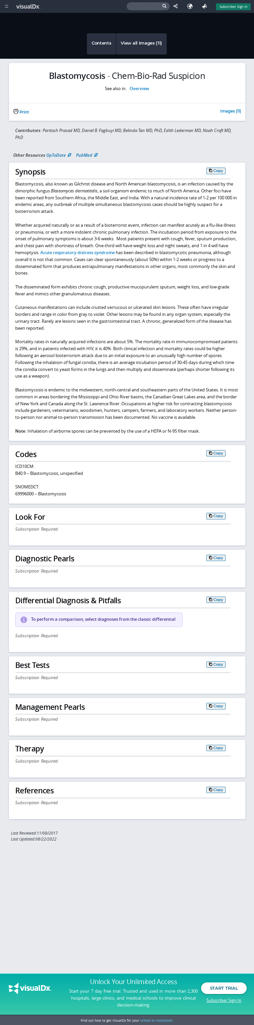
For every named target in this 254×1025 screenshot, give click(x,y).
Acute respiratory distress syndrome (77, 252)
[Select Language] (191, 6)
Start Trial (224, 988)
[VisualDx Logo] (29, 6)
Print (21, 112)
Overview (139, 88)
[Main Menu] (6, 6)
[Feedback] (205, 6)
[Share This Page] (177, 6)
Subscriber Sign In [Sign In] (233, 6)
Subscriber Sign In (223, 1000)
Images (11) (230, 112)
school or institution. (156, 1020)
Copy (218, 170)
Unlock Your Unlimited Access (133, 981)
